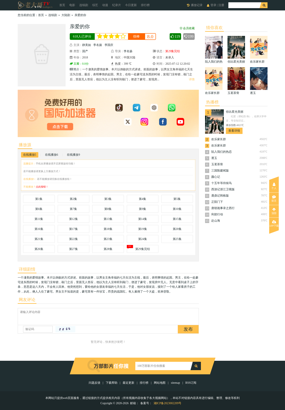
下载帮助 (111, 382)
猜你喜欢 (214, 27)
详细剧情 (27, 269)
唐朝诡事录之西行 (223, 208)
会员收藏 (187, 28)
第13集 (108, 219)
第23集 (108, 239)
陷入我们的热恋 (221, 151)
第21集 (39, 239)
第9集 (142, 209)
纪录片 (116, 5)
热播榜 (212, 102)
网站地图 (160, 382)
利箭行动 (217, 214)
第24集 (142, 239)
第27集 (73, 249)
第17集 (73, 229)
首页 (62, 5)
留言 (273, 198)
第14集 (142, 219)
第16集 (39, 229)
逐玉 (214, 158)
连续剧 (83, 5)
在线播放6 (51, 154)
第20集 (177, 229)
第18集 (108, 229)
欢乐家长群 (218, 139)
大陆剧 (65, 15)
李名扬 (97, 45)
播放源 (25, 145)
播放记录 (197, 5)
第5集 (177, 199)
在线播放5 (29, 154)
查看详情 (234, 130)
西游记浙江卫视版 (223, 189)
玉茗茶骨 (217, 164)
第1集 (38, 199)
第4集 (142, 199)
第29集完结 (142, 249)
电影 (72, 5)
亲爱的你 (80, 15)
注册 (221, 5)
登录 (213, 5)
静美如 (86, 45)
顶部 (273, 211)
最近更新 (128, 382)
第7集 (73, 209)
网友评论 (27, 299)
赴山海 (215, 220)
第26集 (39, 249)
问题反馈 (95, 382)
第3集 (108, 199)
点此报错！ (42, 186)
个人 (273, 186)
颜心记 (215, 176)
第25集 (177, 239)
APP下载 (274, 223)
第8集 (108, 209)
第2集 (73, 199)
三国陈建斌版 (220, 170)
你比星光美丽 (234, 111)
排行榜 (145, 5)
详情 (192, 79)
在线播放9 (73, 154)
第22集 (73, 239)
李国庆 (109, 45)
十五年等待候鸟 (221, 183)
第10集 (177, 209)
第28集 (108, 249)
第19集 (142, 229)
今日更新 (131, 5)
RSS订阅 (190, 382)
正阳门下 (217, 201)
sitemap (175, 382)
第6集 (38, 209)
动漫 (105, 5)
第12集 (73, 219)
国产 (85, 51)
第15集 (177, 219)
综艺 (95, 5)
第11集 (39, 219)
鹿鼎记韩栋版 (220, 195)
